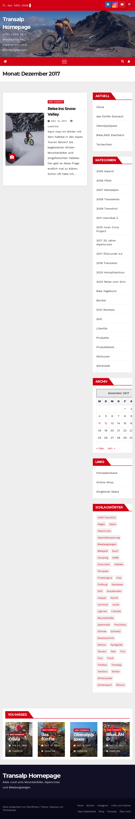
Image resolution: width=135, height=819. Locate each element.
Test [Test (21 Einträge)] (113, 651)
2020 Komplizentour (110, 272)
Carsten (16, 751)
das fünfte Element (109, 116)
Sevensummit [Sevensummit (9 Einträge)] (106, 638)
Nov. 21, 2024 (52, 745)
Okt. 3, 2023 (84, 745)
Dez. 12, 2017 (59, 121)
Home (80, 805)
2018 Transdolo (106, 263)
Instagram (102, 805)
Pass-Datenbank (87, 811)
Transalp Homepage (31, 775)
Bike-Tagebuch (56, 102)
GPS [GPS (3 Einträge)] (100, 591)
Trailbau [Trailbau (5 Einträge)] (102, 664)
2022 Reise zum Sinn (111, 281)
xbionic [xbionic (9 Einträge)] (120, 684)
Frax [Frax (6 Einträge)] (118, 577)
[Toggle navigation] (64, 62)
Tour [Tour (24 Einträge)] (100, 658)
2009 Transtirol (107, 208)
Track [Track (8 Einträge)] (110, 658)
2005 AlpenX (105, 171)
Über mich (125, 811)
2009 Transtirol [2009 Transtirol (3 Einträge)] (107, 517)
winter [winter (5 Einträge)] (116, 671)
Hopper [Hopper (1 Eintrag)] (102, 597)
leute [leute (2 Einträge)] (115, 604)
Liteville (101, 328)
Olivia (100, 107)
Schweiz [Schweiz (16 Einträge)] (116, 631)
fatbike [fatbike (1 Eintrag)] (118, 564)
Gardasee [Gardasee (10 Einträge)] (117, 584)
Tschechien (104, 144)
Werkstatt (103, 365)
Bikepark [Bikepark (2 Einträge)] (103, 551)
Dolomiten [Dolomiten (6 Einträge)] (104, 564)
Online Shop (105, 482)
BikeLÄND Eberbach (110, 135)
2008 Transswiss (108, 199)
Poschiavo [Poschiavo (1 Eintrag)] (120, 624)
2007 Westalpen (107, 190)
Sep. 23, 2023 (116, 745)
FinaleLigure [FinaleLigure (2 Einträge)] (105, 577)
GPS (99, 319)
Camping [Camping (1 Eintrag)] (103, 557)
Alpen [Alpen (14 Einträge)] (112, 524)
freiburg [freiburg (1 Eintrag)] (102, 584)
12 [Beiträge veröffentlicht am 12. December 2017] (105, 423)
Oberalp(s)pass (106, 125)
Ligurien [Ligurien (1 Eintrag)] (102, 611)
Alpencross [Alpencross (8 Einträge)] (104, 530)
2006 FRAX (103, 180)
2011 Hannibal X (107, 218)
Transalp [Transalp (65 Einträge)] (116, 664)
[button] (122, 61)
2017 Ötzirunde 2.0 (109, 253)
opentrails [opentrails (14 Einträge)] (104, 624)
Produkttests (105, 347)
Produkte (102, 337)
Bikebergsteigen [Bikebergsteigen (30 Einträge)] (107, 544)
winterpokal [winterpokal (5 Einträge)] (105, 678)
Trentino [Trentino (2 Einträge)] (102, 671)
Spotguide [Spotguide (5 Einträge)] (117, 644)
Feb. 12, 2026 (19, 745)
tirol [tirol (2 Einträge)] (122, 651)
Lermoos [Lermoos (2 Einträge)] (103, 604)
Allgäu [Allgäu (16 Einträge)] (101, 524)
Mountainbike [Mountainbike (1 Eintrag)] (106, 617)
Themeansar (9, 810)
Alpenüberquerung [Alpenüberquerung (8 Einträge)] (109, 537)
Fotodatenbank (106, 473)
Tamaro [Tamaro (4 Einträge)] (102, 651)
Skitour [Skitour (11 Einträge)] (102, 644)
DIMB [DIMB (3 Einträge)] (115, 557)
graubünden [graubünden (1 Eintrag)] (114, 591)
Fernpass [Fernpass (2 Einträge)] (103, 571)
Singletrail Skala (107, 491)
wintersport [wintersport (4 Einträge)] (105, 684)
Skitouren (103, 356)
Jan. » (111, 448)
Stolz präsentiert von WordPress (21, 807)
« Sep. (100, 448)
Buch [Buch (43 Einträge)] (115, 551)
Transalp (112, 811)
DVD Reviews (105, 309)
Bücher (101, 300)
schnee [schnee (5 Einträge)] (102, 631)
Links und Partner (121, 805)
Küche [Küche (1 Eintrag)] (114, 597)
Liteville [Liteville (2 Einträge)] (116, 611)
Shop (101, 811)
